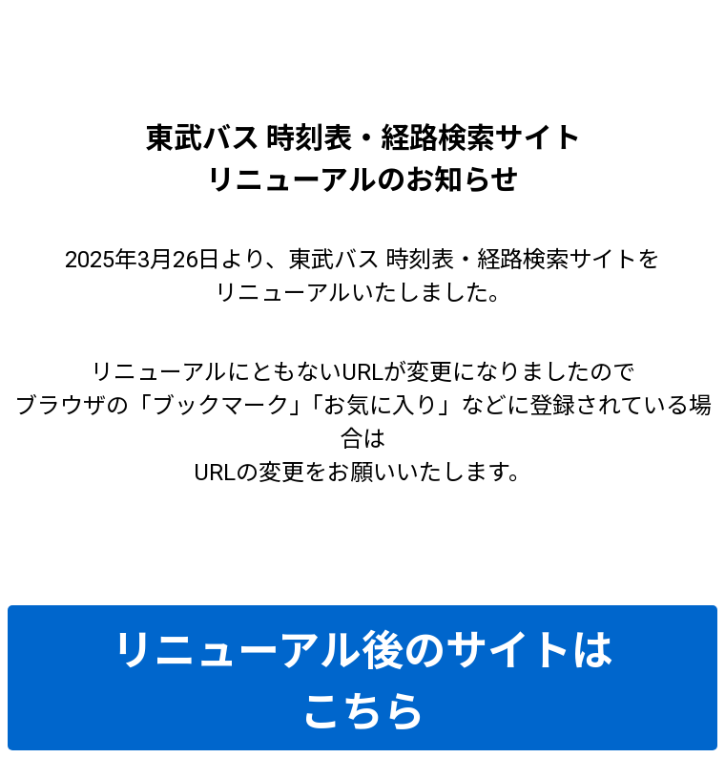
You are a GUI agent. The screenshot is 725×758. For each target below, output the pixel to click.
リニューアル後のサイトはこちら (362, 681)
